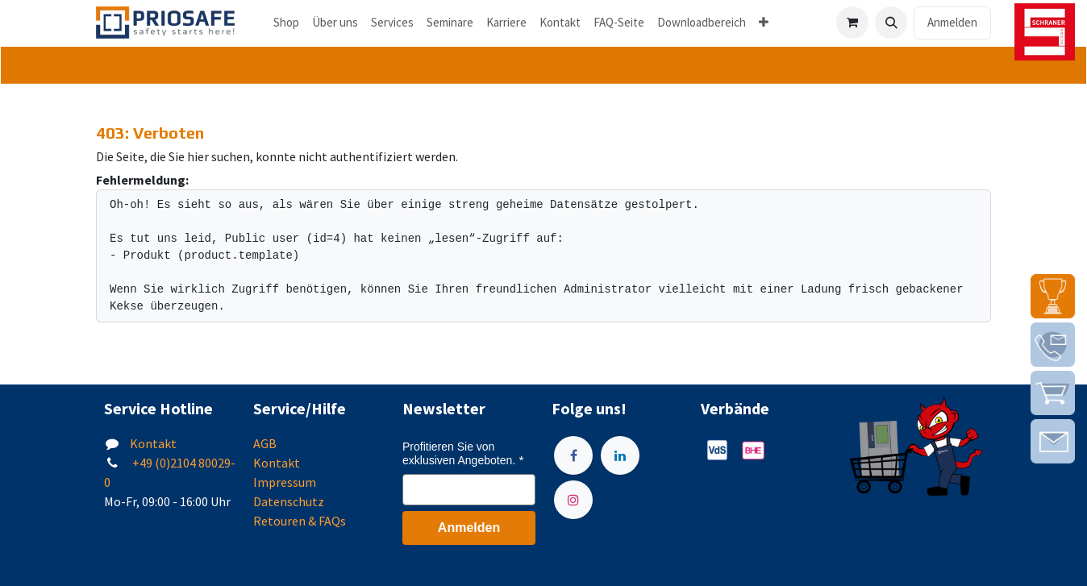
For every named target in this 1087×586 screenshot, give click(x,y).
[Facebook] (573, 455)
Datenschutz (288, 501)
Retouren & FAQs (299, 521)
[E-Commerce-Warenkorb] (852, 22)
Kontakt (153, 443)
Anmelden (952, 22)
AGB (265, 443)
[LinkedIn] (620, 455)
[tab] (543, 66)
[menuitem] (286, 23)
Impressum (284, 482)
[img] (1053, 296)
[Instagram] (573, 499)
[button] (891, 22)
